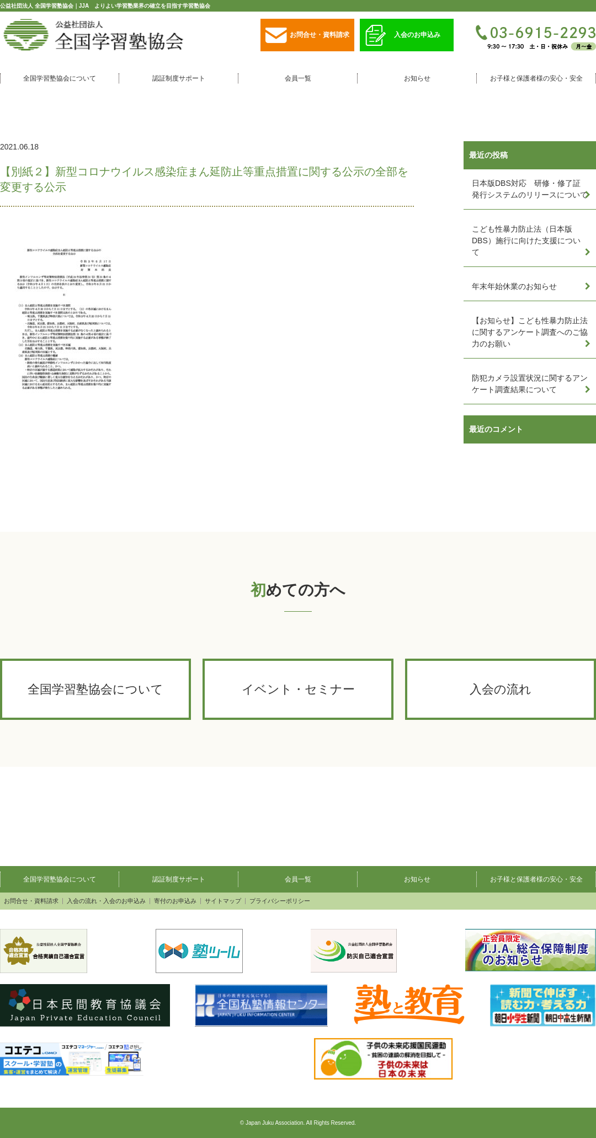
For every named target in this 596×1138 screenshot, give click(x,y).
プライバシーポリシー (279, 901)
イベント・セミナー (298, 689)
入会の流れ (500, 689)
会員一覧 (298, 78)
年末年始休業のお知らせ (514, 286)
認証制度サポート (178, 78)
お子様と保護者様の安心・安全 (536, 78)
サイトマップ (223, 901)
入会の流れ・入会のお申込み (106, 901)
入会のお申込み (402, 35)
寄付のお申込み (175, 901)
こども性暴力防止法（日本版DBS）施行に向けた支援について (526, 241)
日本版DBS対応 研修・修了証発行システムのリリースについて (530, 189)
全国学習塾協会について (59, 78)
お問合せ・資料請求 (307, 35)
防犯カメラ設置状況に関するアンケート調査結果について (530, 383)
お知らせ (417, 78)
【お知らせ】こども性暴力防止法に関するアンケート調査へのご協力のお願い (530, 332)
